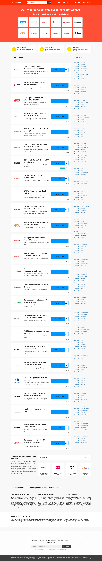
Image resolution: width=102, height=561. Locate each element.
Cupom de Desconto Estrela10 (80, 87)
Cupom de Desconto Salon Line (80, 204)
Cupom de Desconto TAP (79, 221)
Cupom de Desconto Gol (79, 93)
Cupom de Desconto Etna (79, 340)
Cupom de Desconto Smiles (79, 386)
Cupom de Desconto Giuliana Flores (81, 147)
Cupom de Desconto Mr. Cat (79, 382)
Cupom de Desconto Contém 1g (80, 399)
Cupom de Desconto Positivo (80, 80)
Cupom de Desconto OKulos (79, 100)
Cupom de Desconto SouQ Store (80, 406)
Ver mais (41, 135)
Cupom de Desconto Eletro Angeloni (81, 404)
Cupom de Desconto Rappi (79, 412)
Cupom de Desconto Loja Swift (80, 297)
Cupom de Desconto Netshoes (80, 60)
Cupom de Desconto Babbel (79, 257)
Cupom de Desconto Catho (79, 254)
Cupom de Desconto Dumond (80, 301)
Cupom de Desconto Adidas (79, 363)
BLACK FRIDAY (86, 2)
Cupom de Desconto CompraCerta (81, 74)
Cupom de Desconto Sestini (79, 106)
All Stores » (87, 457)
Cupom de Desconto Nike (79, 250)
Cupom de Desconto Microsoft (80, 210)
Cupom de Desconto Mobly (79, 104)
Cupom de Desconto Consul (79, 119)
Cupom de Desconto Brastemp (80, 123)
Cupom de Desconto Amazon (80, 108)
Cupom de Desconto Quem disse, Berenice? (80, 71)
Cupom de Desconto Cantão (79, 384)
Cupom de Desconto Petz (79, 214)
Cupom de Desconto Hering (79, 197)
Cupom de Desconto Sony (79, 267)
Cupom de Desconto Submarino (80, 78)
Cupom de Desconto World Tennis (81, 388)
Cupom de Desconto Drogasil (80, 189)
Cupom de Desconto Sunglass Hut (81, 172)
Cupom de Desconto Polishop (80, 174)
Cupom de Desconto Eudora (79, 208)
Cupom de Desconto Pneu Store (80, 98)
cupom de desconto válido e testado (46, 523)
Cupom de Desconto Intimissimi (80, 239)
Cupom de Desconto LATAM (79, 157)
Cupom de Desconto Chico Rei (80, 170)
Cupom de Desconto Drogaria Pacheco (81, 308)
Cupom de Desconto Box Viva (80, 292)
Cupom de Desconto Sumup (79, 327)
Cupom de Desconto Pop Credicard (81, 259)
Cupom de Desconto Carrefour (80, 115)
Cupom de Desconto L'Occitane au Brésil (81, 281)
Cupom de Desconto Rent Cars (80, 246)
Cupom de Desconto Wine (79, 138)
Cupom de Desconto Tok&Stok (80, 325)
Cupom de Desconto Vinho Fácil (80, 155)
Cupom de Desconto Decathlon (80, 159)
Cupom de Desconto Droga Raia (80, 244)
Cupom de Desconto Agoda (79, 401)
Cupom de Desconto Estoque (80, 235)
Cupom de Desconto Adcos (79, 132)
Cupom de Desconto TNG (79, 163)
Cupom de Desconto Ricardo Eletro (81, 431)
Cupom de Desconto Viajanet (80, 391)
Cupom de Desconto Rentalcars (80, 367)
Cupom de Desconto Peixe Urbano (81, 425)
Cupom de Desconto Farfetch (80, 344)
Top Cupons (73, 2)
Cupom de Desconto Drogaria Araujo (81, 373)
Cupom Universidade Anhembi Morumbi (82, 429)
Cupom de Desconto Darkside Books (81, 408)
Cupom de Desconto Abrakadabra (80, 331)
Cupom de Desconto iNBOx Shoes (81, 263)
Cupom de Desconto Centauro (80, 62)
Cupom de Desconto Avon (79, 270)
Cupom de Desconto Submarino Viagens (80, 152)
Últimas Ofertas (21, 47)
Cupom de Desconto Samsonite (80, 195)
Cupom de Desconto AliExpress (80, 121)
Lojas (58, 2)
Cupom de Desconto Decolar (79, 227)
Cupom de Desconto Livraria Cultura (81, 181)
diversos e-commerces (30, 521)
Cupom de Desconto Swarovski (80, 166)
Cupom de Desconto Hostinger (80, 369)
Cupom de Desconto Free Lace (80, 284)
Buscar (49, 2)
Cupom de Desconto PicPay (79, 438)
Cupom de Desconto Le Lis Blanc (80, 233)
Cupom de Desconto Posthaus (80, 199)
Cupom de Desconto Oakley (79, 212)
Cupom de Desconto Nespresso (80, 416)
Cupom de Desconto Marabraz (80, 91)
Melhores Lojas (49, 47)
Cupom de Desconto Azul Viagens (81, 310)
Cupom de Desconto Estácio (79, 395)
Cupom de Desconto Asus (79, 193)
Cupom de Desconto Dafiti (79, 95)
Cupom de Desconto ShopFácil (80, 143)
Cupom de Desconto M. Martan (80, 305)
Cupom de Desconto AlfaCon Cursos (81, 117)
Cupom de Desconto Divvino (79, 136)
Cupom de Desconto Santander (80, 440)
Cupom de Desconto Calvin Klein (80, 303)
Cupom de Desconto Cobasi (79, 179)
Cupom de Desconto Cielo (79, 323)
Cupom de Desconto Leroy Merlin (80, 358)
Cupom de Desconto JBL (79, 342)
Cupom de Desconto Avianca (80, 346)
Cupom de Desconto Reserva (80, 225)
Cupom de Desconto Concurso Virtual (81, 338)
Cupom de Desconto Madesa (80, 427)
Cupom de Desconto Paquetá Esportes (81, 295)
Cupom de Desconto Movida (79, 278)
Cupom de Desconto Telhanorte (80, 83)
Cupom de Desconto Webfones (80, 333)
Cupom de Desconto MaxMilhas (80, 274)
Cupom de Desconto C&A (79, 290)
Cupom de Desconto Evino (79, 111)
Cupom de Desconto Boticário (80, 261)
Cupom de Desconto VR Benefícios (81, 419)
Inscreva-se (66, 546)
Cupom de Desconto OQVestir (80, 286)
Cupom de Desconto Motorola (80, 316)
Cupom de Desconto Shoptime (80, 66)
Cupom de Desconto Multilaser (80, 434)
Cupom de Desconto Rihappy (79, 335)
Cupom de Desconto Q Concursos (81, 423)
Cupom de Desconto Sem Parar (80, 393)
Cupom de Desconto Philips (79, 353)
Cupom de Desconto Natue (79, 380)
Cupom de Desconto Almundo (80, 130)
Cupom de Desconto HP (79, 168)
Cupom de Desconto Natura (79, 248)
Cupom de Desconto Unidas (79, 176)
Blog (79, 2)
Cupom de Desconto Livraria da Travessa (80, 230)
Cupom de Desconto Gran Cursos (80, 442)
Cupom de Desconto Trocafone (80, 145)
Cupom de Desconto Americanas (80, 68)
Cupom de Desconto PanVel (79, 219)
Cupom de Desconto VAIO (79, 288)
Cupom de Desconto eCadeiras (80, 272)
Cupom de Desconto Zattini (79, 76)
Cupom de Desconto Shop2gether (80, 318)
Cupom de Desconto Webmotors (80, 376)
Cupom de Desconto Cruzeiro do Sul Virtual (81, 356)
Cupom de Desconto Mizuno (79, 128)
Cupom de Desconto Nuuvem (80, 191)
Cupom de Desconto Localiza (80, 348)
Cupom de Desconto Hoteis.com (80, 113)
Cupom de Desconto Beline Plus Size (81, 206)
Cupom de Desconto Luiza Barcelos (81, 312)
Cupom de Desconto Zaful (79, 252)
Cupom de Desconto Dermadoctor (81, 161)
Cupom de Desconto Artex (79, 397)
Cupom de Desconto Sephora (80, 202)
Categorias (65, 2)
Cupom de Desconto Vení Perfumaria (81, 329)
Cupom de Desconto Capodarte (80, 265)
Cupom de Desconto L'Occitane (80, 276)
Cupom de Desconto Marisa (79, 64)
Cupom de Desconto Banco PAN (80, 361)
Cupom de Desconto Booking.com (81, 320)
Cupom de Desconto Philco (79, 237)
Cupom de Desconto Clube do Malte (81, 223)
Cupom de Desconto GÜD (79, 299)
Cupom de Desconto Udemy (79, 186)
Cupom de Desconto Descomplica (81, 102)
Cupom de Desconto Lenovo (79, 365)
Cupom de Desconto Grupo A (79, 371)
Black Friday (76, 47)
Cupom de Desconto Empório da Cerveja (80, 184)
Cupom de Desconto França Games (81, 414)
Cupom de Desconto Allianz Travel (81, 141)
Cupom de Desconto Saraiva (79, 85)
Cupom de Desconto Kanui (79, 149)
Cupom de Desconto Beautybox (80, 89)
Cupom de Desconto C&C (79, 134)
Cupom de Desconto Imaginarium (80, 314)
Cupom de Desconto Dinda (79, 378)
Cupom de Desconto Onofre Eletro (81, 436)
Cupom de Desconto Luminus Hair (81, 410)
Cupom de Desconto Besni (79, 421)
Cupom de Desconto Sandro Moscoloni (82, 242)
